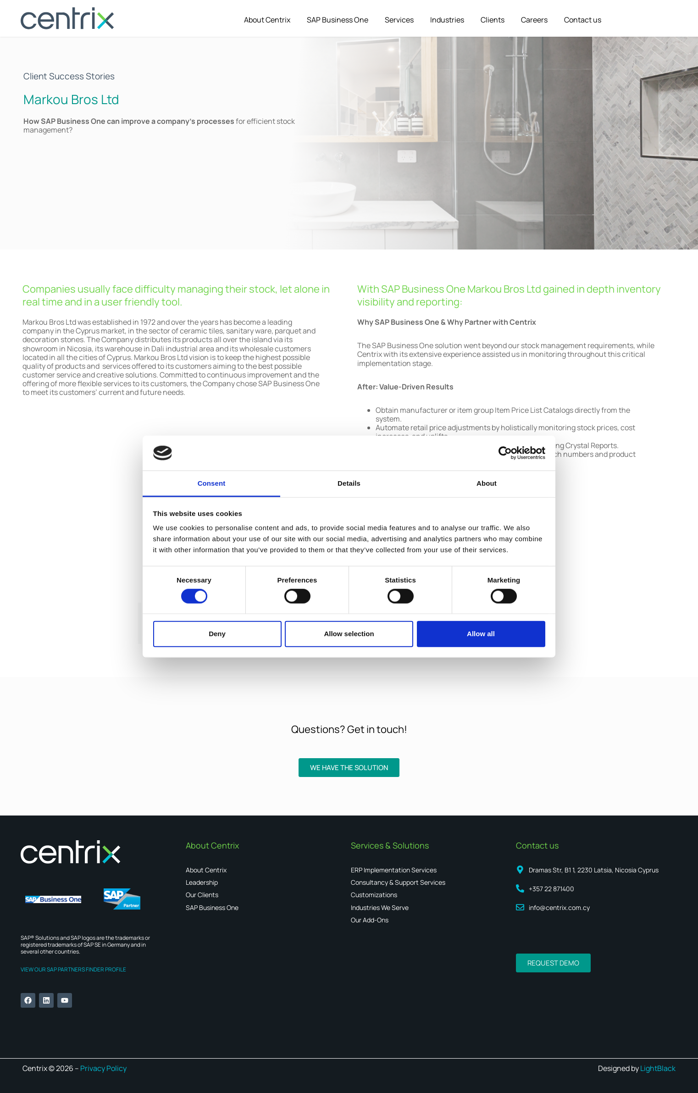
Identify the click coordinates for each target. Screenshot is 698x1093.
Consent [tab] (212, 483)
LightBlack (658, 1068)
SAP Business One (337, 20)
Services (399, 20)
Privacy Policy (103, 1068)
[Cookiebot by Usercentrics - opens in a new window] (505, 453)
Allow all (481, 634)
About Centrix (267, 20)
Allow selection (349, 634)
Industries (447, 20)
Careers (534, 20)
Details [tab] (349, 483)
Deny (217, 634)
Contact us (582, 20)
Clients (492, 20)
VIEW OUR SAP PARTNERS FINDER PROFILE (73, 969)
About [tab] (486, 483)
